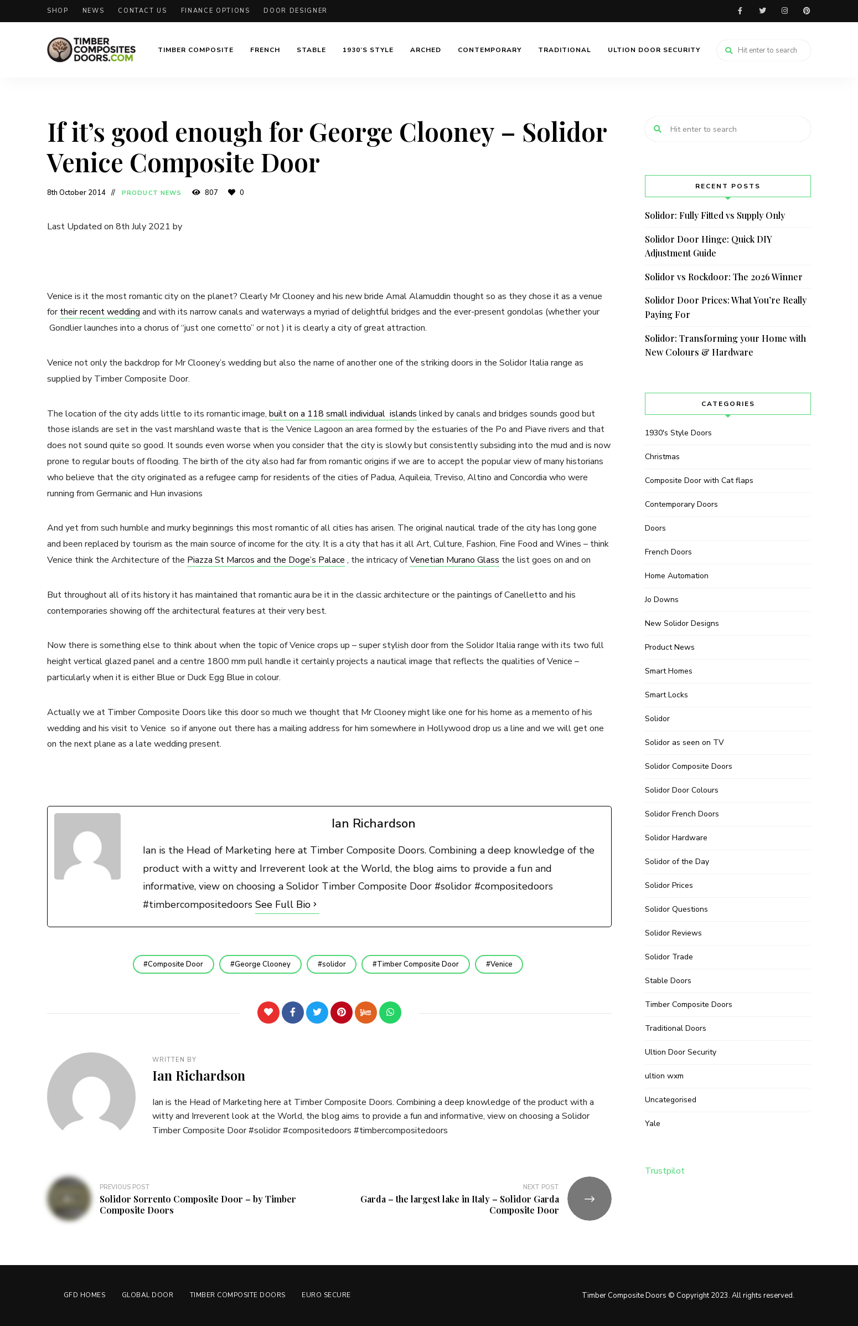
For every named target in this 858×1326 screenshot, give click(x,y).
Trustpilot (665, 1171)
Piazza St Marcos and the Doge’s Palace (266, 560)
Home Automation (677, 576)
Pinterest (806, 11)
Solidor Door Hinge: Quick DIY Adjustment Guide (708, 246)
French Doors (668, 552)
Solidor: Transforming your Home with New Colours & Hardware (725, 345)
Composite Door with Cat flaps (699, 480)
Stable (311, 49)
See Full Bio (283, 904)
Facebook (740, 11)
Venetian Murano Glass (454, 560)
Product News (152, 193)
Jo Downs (662, 599)
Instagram (784, 11)
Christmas (662, 456)
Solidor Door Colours (682, 790)
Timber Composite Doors (688, 1004)
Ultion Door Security (654, 49)
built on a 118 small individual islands (343, 414)
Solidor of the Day (677, 861)
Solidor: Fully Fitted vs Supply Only (715, 215)
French (265, 49)
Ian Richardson (198, 1075)
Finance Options (215, 11)
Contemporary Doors (681, 504)
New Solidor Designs (682, 623)
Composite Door (175, 964)
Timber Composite (196, 49)
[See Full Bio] (315, 904)
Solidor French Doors (682, 814)
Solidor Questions (676, 909)
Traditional (564, 49)
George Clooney (263, 964)
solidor (334, 964)
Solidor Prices (669, 885)
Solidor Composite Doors (688, 766)
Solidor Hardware (676, 837)
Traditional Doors (675, 1028)
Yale (652, 1123)
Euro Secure (327, 1295)
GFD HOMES (85, 1295)
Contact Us (142, 11)
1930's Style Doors (678, 433)
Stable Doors (668, 980)
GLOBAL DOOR (148, 1295)
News (93, 11)
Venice (502, 964)
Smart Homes (668, 671)
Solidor (657, 718)
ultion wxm (664, 1076)
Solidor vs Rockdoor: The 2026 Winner (724, 276)
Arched (425, 49)
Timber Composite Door (418, 964)
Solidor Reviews (673, 933)
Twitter (762, 11)
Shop (58, 11)
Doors (655, 528)
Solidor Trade (669, 957)
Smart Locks (666, 695)
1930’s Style (368, 49)
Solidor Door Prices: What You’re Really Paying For (726, 307)
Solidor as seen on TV (684, 742)
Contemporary (489, 49)
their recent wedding (100, 312)
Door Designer (295, 11)
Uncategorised (670, 1099)
